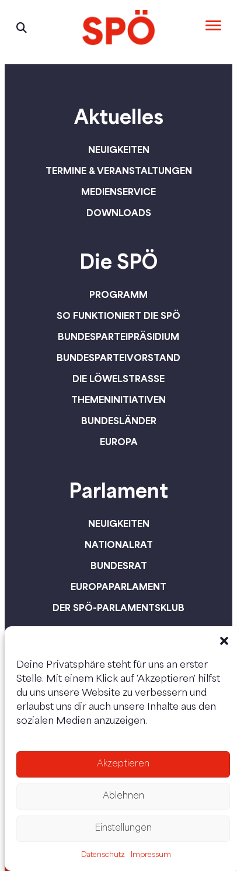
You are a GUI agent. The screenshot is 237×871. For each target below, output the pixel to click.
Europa (119, 441)
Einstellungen (123, 828)
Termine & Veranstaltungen (119, 170)
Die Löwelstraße (118, 378)
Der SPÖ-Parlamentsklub (118, 607)
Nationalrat (119, 544)
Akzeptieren (123, 764)
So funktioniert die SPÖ (118, 315)
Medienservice (118, 191)
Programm (118, 294)
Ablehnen (123, 796)
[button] (224, 641)
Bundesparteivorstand (118, 357)
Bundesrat (118, 565)
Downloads (118, 212)
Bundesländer (118, 420)
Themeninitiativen (118, 399)
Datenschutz (103, 855)
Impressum (151, 855)
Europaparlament (118, 586)
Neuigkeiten (118, 149)
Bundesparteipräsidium (118, 336)
